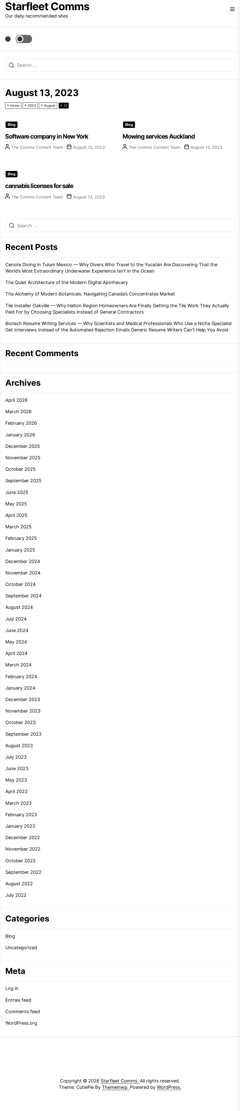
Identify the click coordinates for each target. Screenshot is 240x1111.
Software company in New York (46, 136)
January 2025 (20, 550)
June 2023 (16, 768)
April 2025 (16, 515)
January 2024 (20, 688)
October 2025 (20, 469)
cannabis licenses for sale (39, 186)
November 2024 (23, 572)
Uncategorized (21, 947)
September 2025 (23, 480)
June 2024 (16, 630)
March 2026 (18, 411)
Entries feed (18, 1000)
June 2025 (16, 492)
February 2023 (21, 814)
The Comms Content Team (37, 147)
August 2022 (19, 883)
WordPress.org (21, 1023)
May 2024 (16, 642)
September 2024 (23, 595)
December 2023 (22, 699)
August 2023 (19, 745)
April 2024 (16, 653)
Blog (12, 125)
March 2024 (18, 664)
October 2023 (20, 722)
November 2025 (22, 457)
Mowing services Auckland (158, 136)
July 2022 (15, 895)
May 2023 (16, 780)
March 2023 (18, 803)
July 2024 (16, 619)
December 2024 (22, 561)
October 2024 (20, 584)
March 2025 (18, 526)
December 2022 (22, 837)
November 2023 (22, 711)
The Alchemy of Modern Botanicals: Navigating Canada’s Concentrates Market (90, 294)
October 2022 (20, 860)
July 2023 (15, 757)
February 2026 (21, 423)
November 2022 (22, 849)
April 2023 (16, 791)
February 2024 (21, 676)
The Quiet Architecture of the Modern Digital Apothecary (66, 282)
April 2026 (16, 400)
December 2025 (22, 446)
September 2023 (23, 734)
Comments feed (22, 1011)
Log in (12, 988)
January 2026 (20, 434)
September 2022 (23, 872)
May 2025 (16, 503)
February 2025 (21, 538)
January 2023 (20, 826)
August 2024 (19, 607)
